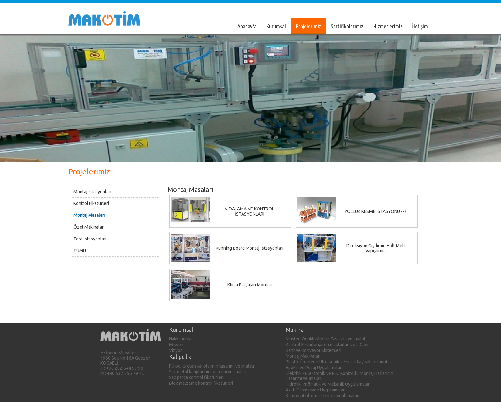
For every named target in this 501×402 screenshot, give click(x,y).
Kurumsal (276, 26)
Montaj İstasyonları (92, 191)
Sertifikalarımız (347, 26)
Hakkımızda (180, 338)
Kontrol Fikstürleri (91, 203)
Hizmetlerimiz (388, 26)
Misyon (176, 344)
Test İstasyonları (89, 238)
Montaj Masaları (89, 215)
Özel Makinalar (88, 227)
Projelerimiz (308, 26)
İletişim (420, 26)
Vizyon (176, 350)
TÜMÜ (79, 250)
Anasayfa (247, 26)
